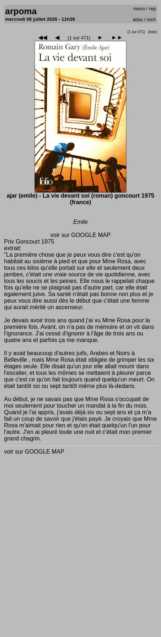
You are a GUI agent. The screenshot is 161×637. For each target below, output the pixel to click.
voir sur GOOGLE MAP (80, 235)
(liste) (152, 32)
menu (139, 8)
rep (152, 8)
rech (151, 19)
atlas (137, 19)
